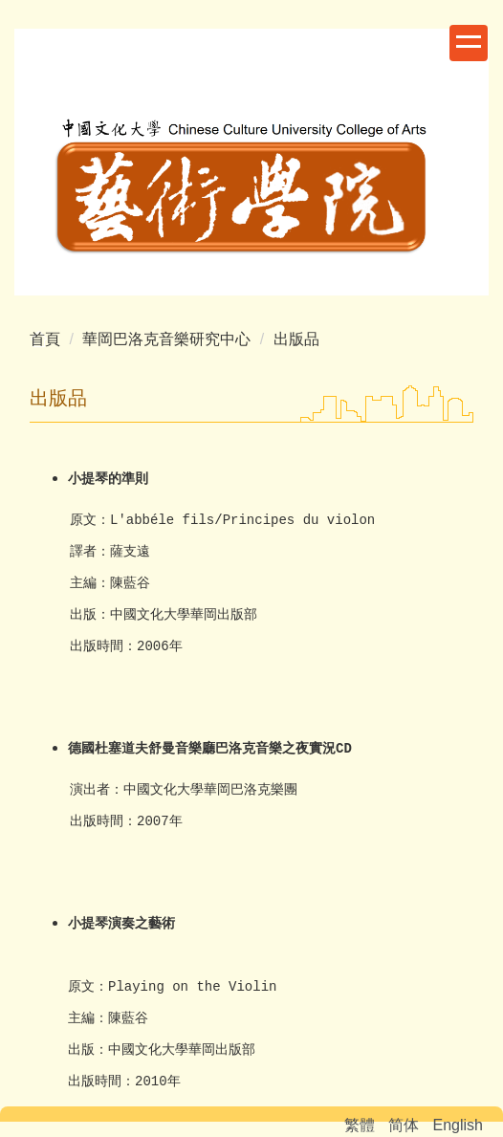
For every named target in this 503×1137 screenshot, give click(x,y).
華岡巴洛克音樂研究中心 (166, 339)
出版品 (296, 339)
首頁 (45, 339)
